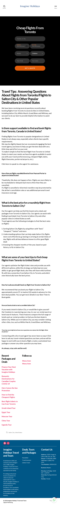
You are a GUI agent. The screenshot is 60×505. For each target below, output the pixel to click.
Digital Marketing (8, 502)
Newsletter (25, 457)
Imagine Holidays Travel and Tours (17, 500)
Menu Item (26, 361)
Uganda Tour (7, 425)
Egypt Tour (6, 412)
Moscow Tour (7, 416)
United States (18, 432)
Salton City (11, 432)
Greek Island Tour (9, 408)
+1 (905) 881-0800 (50, 458)
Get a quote (30, 68)
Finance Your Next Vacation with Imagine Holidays (9, 369)
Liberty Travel (26, 462)
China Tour (6, 421)
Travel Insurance (26, 460)
